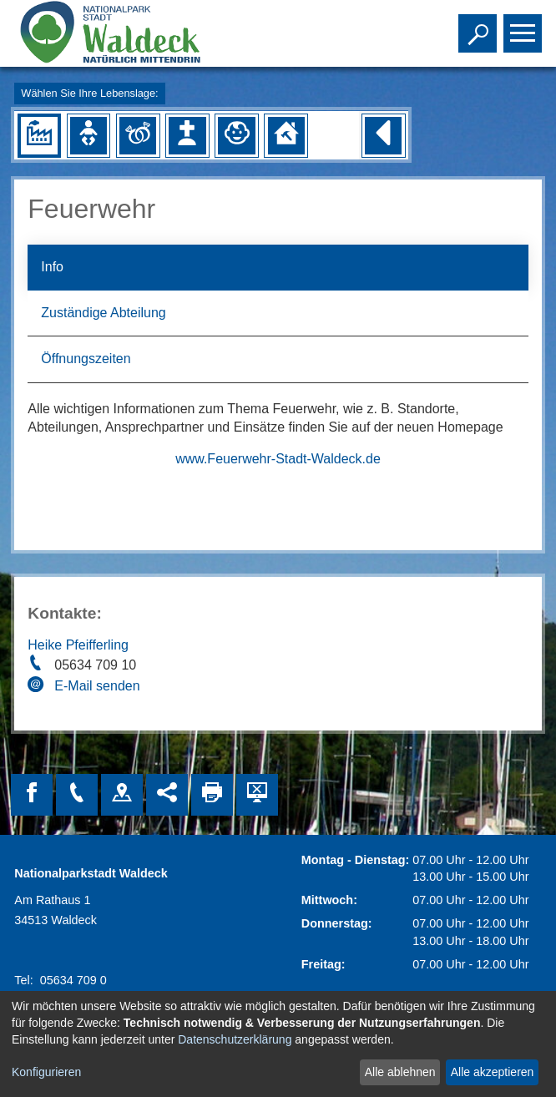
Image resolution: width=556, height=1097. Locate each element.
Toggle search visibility (479, 26)
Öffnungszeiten (85, 358)
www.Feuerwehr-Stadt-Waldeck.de (278, 459)
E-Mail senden (96, 686)
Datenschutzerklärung (234, 1039)
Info (52, 267)
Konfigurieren (46, 1072)
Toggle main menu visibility (524, 26)
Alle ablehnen (400, 1072)
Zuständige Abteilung (103, 313)
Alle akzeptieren (492, 1072)
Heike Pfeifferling (78, 645)
